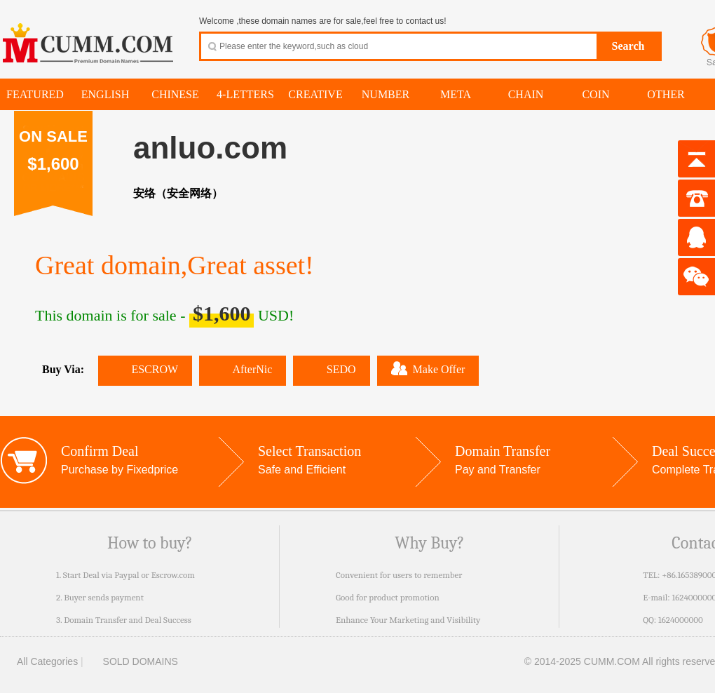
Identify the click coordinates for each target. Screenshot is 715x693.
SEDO (331, 369)
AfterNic (242, 369)
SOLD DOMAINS (132, 661)
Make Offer (428, 368)
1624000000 (680, 619)
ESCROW (145, 369)
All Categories (39, 661)
